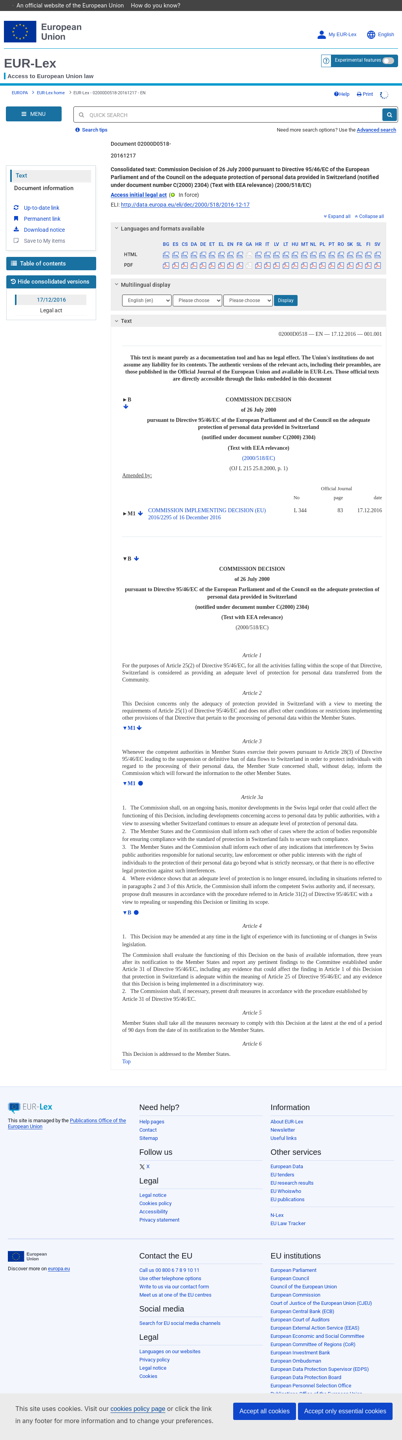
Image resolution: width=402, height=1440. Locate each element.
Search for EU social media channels (180, 1312)
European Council (289, 1267)
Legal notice (152, 1184)
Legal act (51, 299)
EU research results (292, 1172)
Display (286, 289)
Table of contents (38, 252)
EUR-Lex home (51, 81)
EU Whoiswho (285, 1180)
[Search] (389, 103)
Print (365, 83)
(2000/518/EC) (258, 447)
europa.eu (59, 1257)
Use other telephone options (170, 1267)
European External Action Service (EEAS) (315, 1317)
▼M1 (128, 717)
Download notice (38, 218)
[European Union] (27, 1245)
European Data (286, 1155)
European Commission (295, 1284)
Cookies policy (155, 1192)
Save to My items (38, 229)
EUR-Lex (30, 52)
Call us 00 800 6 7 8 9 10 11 (169, 1259)
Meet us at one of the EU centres (175, 1284)
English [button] (380, 24)
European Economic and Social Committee (317, 1325)
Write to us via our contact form (174, 1276)
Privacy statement (159, 1209)
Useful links (283, 1127)
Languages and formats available (158, 217)
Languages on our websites (170, 1340)
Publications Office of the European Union (316, 1383)
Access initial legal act (139, 184)
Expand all (337, 205)
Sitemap (148, 1127)
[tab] (248, 218)
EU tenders (282, 1164)
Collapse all (369, 205)
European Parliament (293, 1259)
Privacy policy (154, 1349)
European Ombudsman (295, 1350)
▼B (126, 902)
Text (21, 164)
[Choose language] (147, 289)
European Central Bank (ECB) (302, 1300)
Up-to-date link (35, 196)
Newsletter (282, 1119)
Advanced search (376, 119)
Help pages (151, 1111)
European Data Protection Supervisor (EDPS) (319, 1358)
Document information (43, 177)
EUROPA (20, 81)
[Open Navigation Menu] (34, 102)
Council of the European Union (303, 1276)
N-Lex (276, 1204)
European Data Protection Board (305, 1366)
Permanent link (36, 207)
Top (126, 1050)
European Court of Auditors (300, 1309)
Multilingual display (141, 274)
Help (341, 83)
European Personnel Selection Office (310, 1375)
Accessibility (153, 1201)
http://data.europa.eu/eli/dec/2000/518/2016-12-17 (185, 194)
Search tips (91, 119)
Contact (148, 1119)
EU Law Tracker (287, 1212)
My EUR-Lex (336, 24)
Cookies (148, 1365)
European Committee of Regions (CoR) (313, 1333)
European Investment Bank (300, 1342)
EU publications (287, 1188)
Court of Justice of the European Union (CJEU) (321, 1292)
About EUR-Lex (286, 1111)
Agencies (280, 1391)
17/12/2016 (51, 289)
